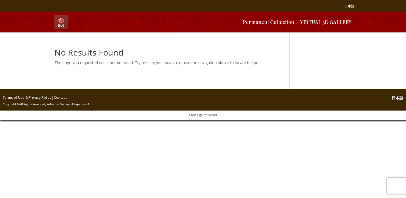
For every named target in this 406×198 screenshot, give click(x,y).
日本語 (349, 6)
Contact (60, 97)
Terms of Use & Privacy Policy (27, 97)
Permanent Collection (268, 22)
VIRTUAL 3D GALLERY (326, 22)
